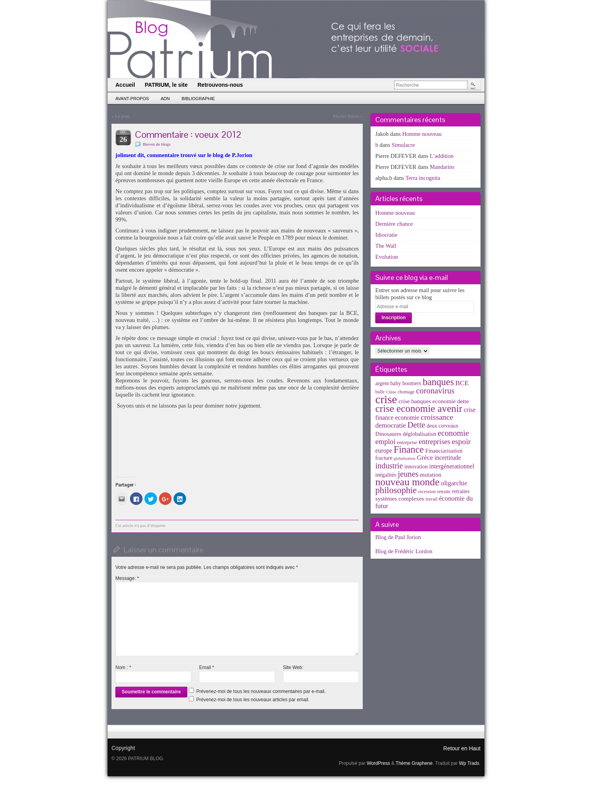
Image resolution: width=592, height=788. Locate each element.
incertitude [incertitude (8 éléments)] (448, 457)
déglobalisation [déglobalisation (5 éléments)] (419, 434)
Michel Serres (346, 116)
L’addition (442, 156)
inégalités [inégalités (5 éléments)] (385, 475)
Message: (127, 578)
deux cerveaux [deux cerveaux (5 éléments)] (443, 426)
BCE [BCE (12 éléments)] (462, 383)
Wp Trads (469, 763)
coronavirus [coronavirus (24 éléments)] (435, 390)
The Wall (385, 246)
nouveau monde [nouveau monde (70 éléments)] (407, 482)
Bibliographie (198, 98)
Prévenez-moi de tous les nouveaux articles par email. (252, 699)
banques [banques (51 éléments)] (438, 382)
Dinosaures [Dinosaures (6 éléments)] (388, 434)
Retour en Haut (462, 748)
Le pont (122, 116)
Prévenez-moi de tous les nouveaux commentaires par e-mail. (260, 691)
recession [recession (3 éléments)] (427, 491)
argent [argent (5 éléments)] (382, 383)
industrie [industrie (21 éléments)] (389, 465)
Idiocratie (386, 235)
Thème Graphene (414, 763)
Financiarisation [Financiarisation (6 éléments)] (443, 451)
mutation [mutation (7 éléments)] (430, 474)
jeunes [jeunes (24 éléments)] (408, 474)
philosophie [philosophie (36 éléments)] (396, 490)
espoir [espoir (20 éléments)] (461, 441)
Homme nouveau (422, 134)
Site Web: (293, 667)
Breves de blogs (156, 144)
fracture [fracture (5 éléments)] (383, 458)
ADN (165, 98)
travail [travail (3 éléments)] (432, 499)
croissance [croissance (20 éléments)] (437, 417)
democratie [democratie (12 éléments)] (390, 425)
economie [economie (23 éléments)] (453, 433)
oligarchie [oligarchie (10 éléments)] (454, 483)
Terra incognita (423, 178)
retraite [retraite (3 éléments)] (443, 491)
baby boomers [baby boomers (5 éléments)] (405, 383)
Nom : (123, 667)
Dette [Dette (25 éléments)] (416, 425)
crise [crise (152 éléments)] (386, 399)
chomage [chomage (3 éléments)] (406, 392)
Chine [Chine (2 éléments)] (391, 392)
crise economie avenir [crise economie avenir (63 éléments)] (418, 408)
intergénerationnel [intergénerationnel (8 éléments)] (451, 466)
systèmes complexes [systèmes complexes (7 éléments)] (399, 498)
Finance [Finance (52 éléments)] (409, 449)
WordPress (378, 763)
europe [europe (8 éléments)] (383, 450)
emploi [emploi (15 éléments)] (385, 441)
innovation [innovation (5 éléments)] (416, 467)
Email (206, 667)
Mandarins (442, 167)
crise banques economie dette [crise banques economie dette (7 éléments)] (433, 401)
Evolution (386, 257)
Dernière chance (394, 224)
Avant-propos (132, 98)
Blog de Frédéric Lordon (403, 551)
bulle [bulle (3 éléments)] (380, 392)
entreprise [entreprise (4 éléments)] (407, 442)
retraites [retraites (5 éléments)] (461, 491)
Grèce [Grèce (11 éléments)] (425, 457)
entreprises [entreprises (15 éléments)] (434, 441)
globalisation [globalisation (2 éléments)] (404, 458)
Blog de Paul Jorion (398, 537)
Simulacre (403, 145)
